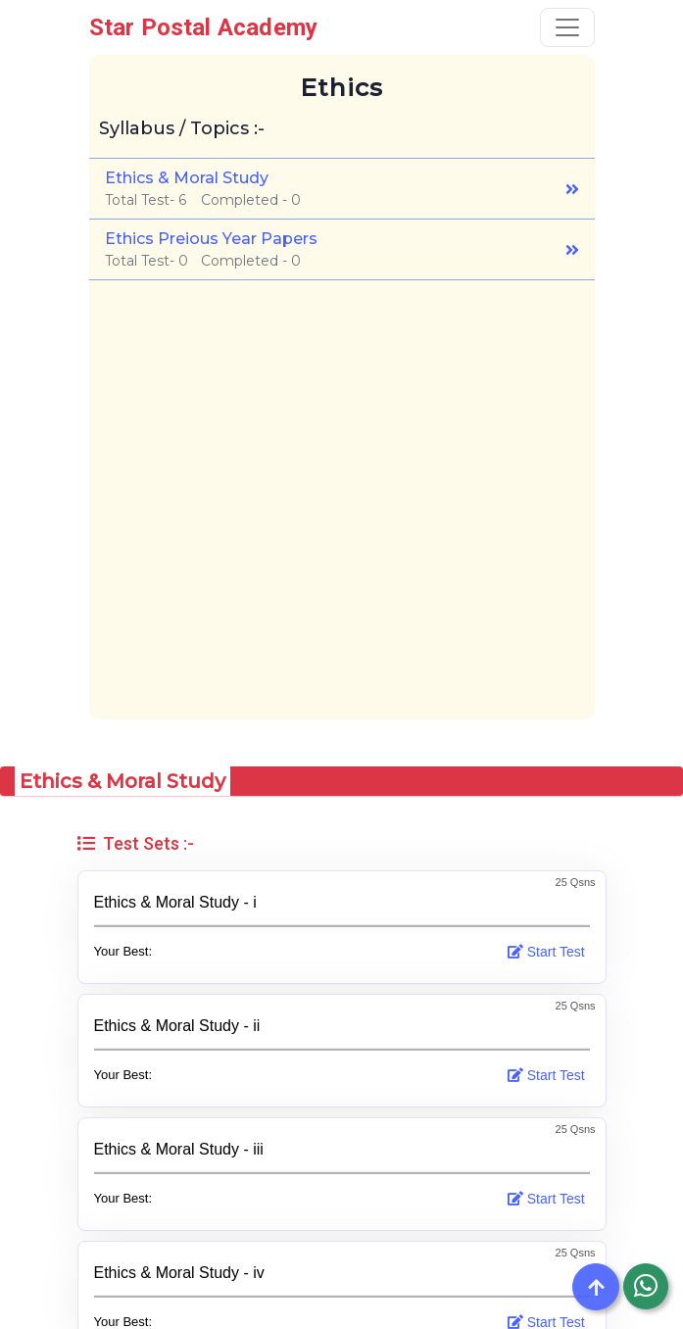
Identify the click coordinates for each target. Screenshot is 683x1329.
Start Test (548, 952)
